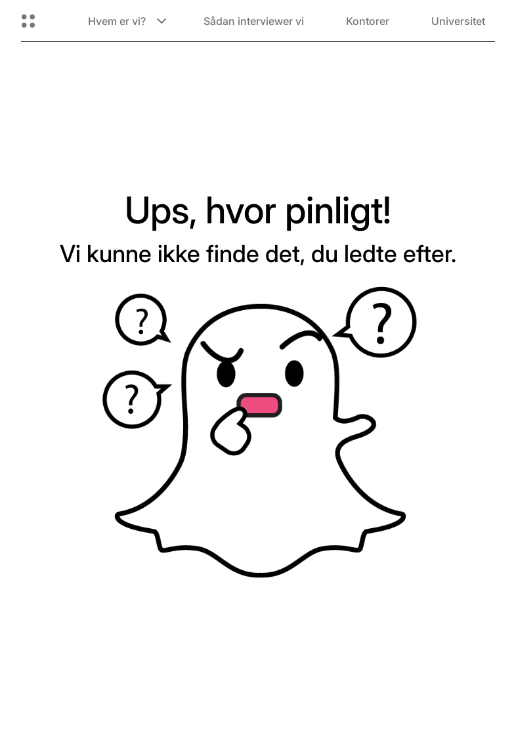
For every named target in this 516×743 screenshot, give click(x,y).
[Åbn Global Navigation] (28, 21)
